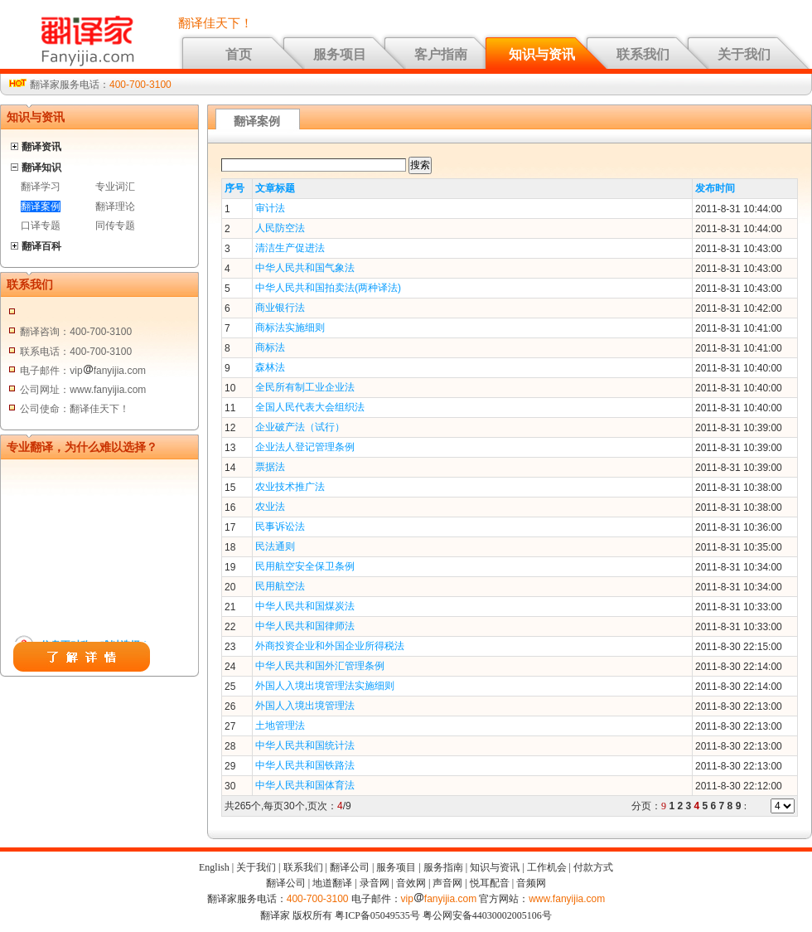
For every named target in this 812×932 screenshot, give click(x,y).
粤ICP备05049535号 (377, 915)
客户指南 (440, 54)
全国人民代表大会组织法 (310, 407)
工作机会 (547, 867)
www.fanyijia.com (567, 899)
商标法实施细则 (290, 327)
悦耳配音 (490, 883)
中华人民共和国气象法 (305, 268)
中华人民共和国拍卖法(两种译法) (328, 288)
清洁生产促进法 (290, 248)
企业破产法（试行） (300, 427)
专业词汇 (115, 186)
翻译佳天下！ (215, 23)
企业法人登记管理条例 (305, 447)
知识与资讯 (542, 54)
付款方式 (593, 867)
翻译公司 (350, 867)
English (214, 867)
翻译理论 (115, 206)
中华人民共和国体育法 (305, 785)
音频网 (531, 883)
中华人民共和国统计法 (305, 745)
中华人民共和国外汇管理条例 (319, 666)
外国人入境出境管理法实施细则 (324, 686)
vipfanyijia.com (439, 899)
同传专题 (115, 225)
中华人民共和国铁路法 (305, 765)
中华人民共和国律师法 (305, 626)
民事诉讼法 (280, 526)
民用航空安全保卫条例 (305, 566)
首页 (238, 54)
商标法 (270, 347)
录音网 (374, 883)
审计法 (270, 208)
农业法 (270, 506)
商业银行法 (280, 307)
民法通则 (275, 546)
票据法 (270, 467)
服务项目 (339, 54)
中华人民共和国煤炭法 (305, 606)
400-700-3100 (140, 84)
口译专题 (40, 225)
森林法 (270, 367)
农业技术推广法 (290, 487)
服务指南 (443, 867)
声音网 (447, 883)
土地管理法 (280, 725)
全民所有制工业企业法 (305, 387)
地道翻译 (332, 883)
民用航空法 (280, 586)
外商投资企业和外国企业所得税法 (329, 646)
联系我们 (642, 54)
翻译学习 (40, 186)
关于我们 (744, 54)
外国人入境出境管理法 (305, 705)
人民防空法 (280, 228)
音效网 (411, 883)
